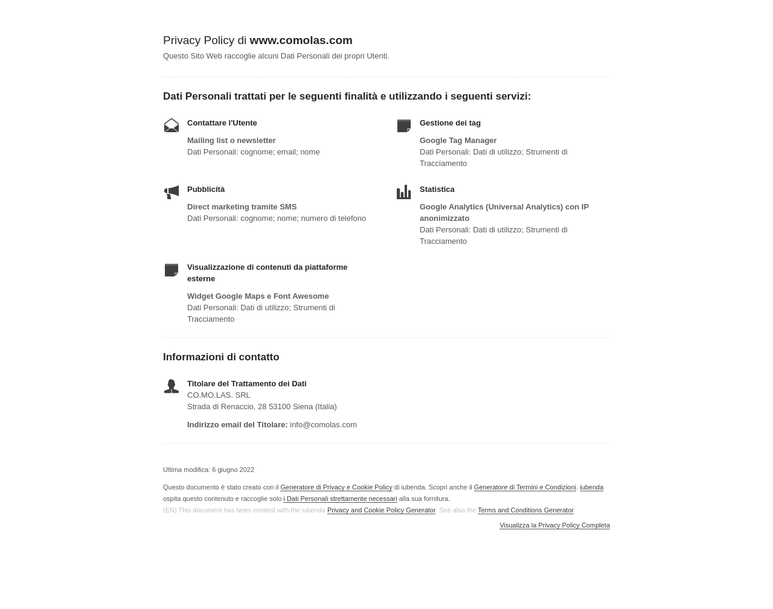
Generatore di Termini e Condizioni (525, 487)
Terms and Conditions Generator (525, 510)
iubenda (591, 487)
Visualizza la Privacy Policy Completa (554, 525)
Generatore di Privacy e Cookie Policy (336, 487)
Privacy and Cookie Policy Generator (381, 510)
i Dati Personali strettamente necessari (340, 498)
